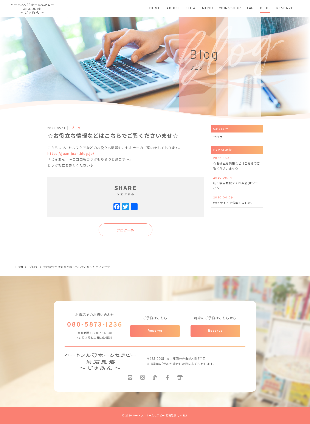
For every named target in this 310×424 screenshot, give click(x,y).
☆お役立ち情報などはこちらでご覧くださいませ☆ (236, 163)
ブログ (33, 267)
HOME (20, 267)
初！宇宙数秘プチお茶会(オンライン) (236, 182)
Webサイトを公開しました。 (236, 200)
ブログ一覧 (126, 230)
